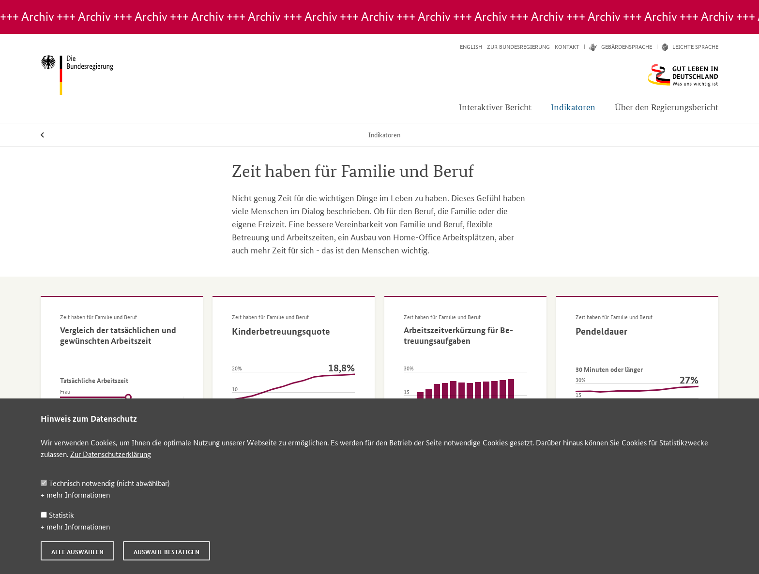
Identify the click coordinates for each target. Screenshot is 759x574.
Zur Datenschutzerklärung (110, 454)
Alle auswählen (77, 551)
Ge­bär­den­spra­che (618, 46)
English (471, 46)
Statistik (57, 515)
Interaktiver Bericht (495, 107)
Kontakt (567, 46)
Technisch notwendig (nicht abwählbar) (105, 483)
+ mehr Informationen (75, 494)
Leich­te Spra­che (687, 46)
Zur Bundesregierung (518, 46)
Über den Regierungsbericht (666, 107)
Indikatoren (573, 107)
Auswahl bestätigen (166, 551)
